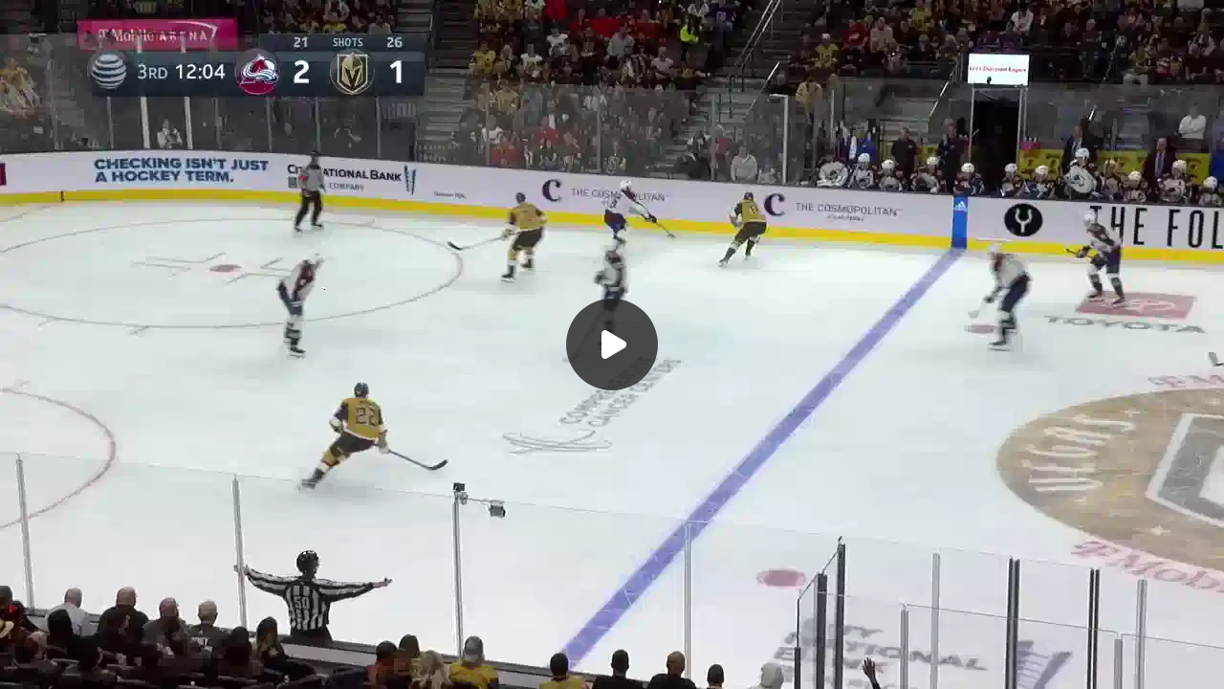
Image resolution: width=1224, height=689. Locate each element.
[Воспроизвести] (612, 344)
